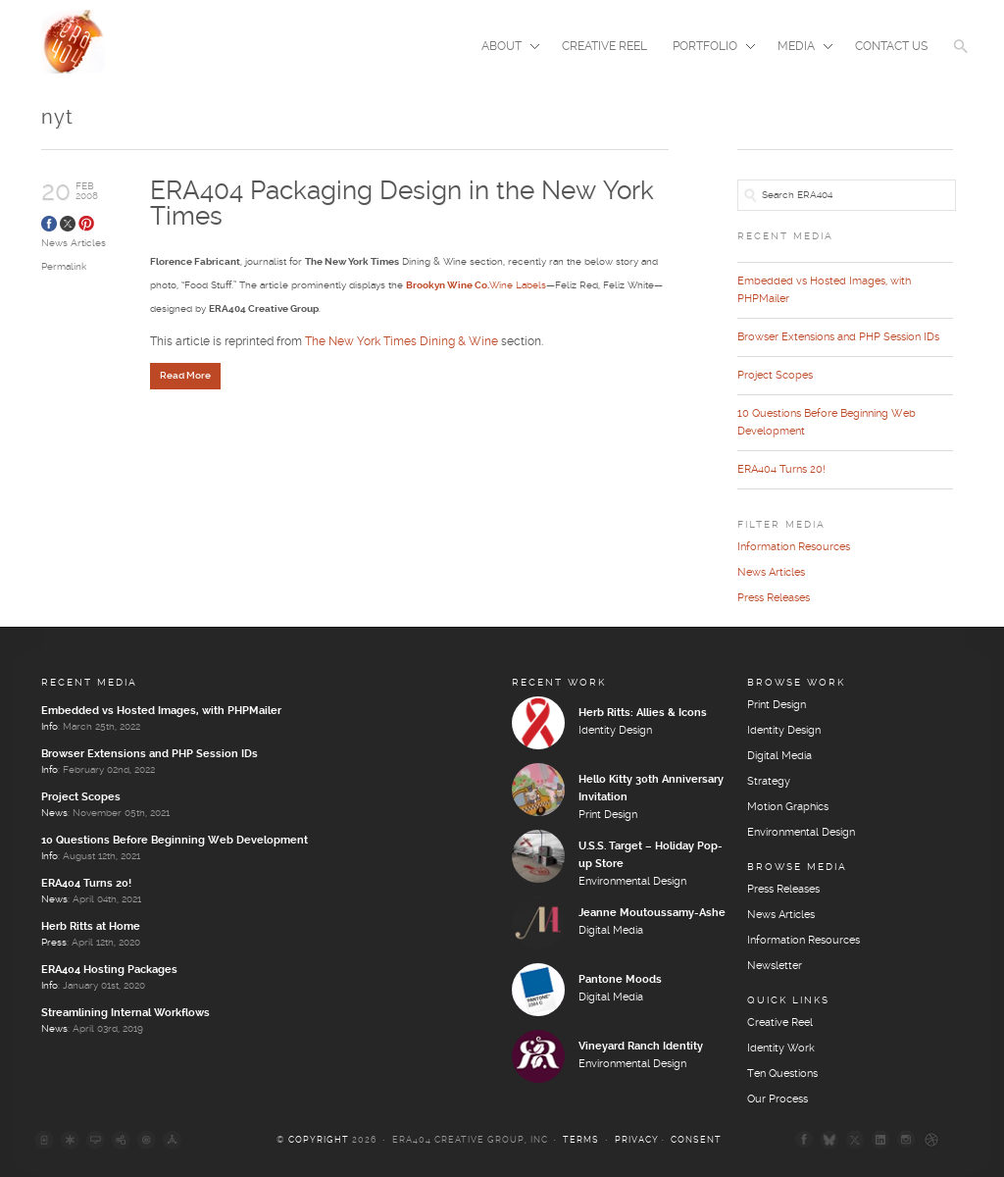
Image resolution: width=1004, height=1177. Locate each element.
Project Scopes (775, 376)
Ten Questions (782, 1074)
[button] (960, 58)
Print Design (607, 815)
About (504, 48)
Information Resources (793, 547)
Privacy (637, 1140)
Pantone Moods (620, 980)
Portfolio (708, 48)
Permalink (63, 267)
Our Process (777, 1099)
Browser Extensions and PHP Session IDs (838, 337)
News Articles (73, 243)
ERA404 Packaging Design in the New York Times (402, 204)
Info (49, 727)
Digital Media (610, 931)
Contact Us (891, 46)
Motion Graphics (787, 807)
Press (54, 942)
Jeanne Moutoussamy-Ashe (652, 913)
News (54, 813)
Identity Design (615, 731)
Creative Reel (604, 46)
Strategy (768, 782)
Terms (581, 1140)
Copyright (318, 1140)
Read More (185, 376)
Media (799, 48)
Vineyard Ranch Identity (640, 1046)
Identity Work (781, 1048)
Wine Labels (476, 285)
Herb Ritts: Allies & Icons (642, 713)
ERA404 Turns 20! (781, 470)
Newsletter (774, 966)
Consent (696, 1140)
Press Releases (773, 598)
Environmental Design (632, 882)
